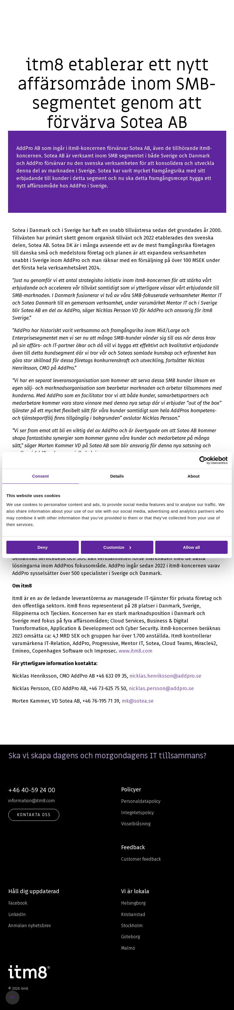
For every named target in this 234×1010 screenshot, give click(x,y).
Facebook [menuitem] (17, 903)
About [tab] (193, 475)
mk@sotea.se (138, 701)
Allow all (191, 547)
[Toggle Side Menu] (226, 9)
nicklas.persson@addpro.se (161, 688)
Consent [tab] (40, 475)
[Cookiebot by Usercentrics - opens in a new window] (203, 460)
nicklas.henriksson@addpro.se (165, 676)
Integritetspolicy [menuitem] (137, 812)
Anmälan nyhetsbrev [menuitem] (29, 925)
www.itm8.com (135, 651)
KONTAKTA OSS (34, 815)
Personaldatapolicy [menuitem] (140, 801)
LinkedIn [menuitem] (17, 914)
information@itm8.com (31, 800)
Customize (117, 547)
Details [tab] (117, 475)
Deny (42, 547)
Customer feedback (141, 859)
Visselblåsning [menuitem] (135, 823)
